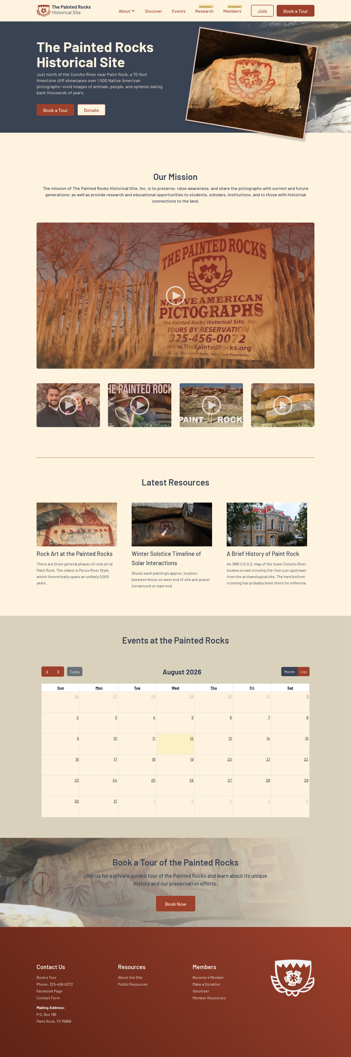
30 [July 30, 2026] (230, 696)
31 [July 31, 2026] (268, 696)
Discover (153, 11)
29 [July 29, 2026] (191, 696)
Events (178, 11)
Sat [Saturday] (290, 687)
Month (289, 671)
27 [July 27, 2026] (115, 696)
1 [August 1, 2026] (307, 696)
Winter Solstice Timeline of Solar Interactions (166, 558)
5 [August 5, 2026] (193, 717)
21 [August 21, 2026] (268, 759)
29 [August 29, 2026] (306, 779)
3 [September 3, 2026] (231, 800)
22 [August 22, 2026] (306, 759)
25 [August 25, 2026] (153, 779)
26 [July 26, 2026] (77, 696)
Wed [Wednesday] (175, 687)
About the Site (130, 977)
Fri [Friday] (252, 687)
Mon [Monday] (99, 687)
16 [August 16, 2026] (77, 759)
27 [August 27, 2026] (230, 779)
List (303, 671)
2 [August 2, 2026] (78, 717)
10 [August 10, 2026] (115, 738)
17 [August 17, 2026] (115, 759)
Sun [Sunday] (60, 687)
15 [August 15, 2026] (306, 738)
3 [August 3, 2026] (116, 717)
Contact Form (48, 997)
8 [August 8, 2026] (307, 717)
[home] (64, 11)
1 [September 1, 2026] (154, 800)
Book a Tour (47, 977)
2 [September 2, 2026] (192, 800)
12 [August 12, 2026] (192, 738)
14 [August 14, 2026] (268, 738)
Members (232, 11)
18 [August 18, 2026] (153, 759)
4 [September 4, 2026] (269, 800)
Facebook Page (49, 990)
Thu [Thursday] (213, 687)
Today (75, 671)
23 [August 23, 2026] (77, 779)
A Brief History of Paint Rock (263, 553)
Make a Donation (206, 984)
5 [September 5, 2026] (307, 800)
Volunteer (201, 990)
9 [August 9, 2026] (78, 738)
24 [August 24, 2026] (115, 779)
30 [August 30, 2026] (77, 800)
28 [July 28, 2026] (153, 696)
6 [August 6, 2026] (231, 717)
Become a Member (208, 977)
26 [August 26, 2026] (191, 779)
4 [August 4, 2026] (154, 717)
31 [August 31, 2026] (115, 800)
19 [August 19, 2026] (192, 759)
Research (204, 11)
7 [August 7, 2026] (269, 717)
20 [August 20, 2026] (229, 759)
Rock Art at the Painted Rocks (75, 553)
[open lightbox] (175, 296)
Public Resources (133, 984)
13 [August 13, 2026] (230, 738)
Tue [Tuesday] (137, 687)
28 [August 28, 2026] (268, 779)
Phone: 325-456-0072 (55, 984)
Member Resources (209, 997)
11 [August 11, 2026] (153, 738)
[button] (127, 10)
